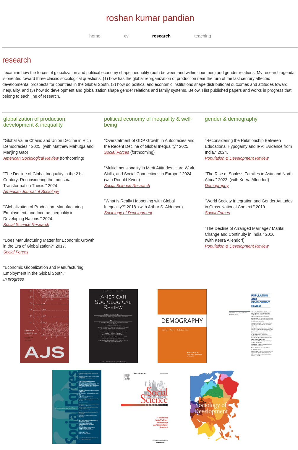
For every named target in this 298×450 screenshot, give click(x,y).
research (161, 35)
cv (126, 35)
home (95, 35)
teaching (202, 35)
